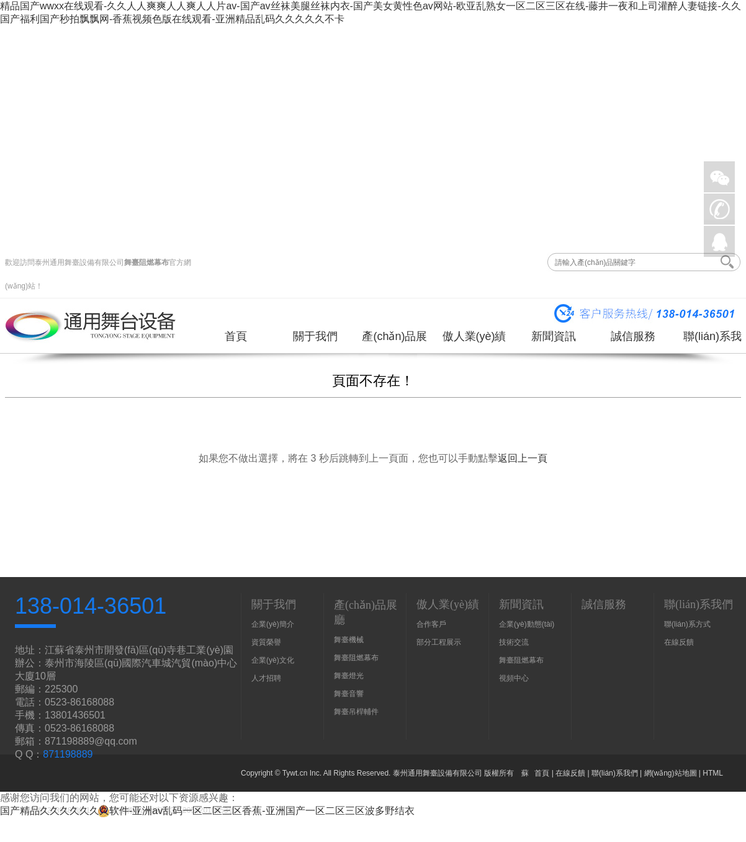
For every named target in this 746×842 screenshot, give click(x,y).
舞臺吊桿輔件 (356, 711)
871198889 (67, 754)
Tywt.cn (295, 773)
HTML (713, 773)
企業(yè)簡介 (272, 624)
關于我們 (315, 336)
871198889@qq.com (91, 741)
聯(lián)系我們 (712, 341)
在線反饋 (679, 642)
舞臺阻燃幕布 (146, 262)
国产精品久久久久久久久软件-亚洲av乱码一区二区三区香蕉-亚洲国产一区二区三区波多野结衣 (207, 810)
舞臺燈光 (349, 675)
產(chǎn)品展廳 (394, 341)
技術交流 (514, 642)
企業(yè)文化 (272, 660)
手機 (719, 209)
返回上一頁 (522, 458)
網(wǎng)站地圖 (670, 773)
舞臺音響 (349, 693)
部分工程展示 (438, 642)
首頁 (236, 336)
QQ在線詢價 (719, 241)
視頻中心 (514, 678)
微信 (719, 176)
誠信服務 (633, 336)
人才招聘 (266, 678)
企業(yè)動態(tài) (526, 624)
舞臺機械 (349, 639)
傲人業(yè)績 (474, 336)
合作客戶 (431, 624)
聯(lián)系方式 (687, 624)
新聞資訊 (553, 336)
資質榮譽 (266, 642)
